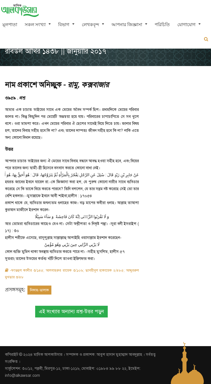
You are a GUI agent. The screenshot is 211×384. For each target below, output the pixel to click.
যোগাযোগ (186, 24)
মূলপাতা (9, 24)
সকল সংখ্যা (35, 24)
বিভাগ (63, 24)
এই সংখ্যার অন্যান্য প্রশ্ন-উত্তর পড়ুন (71, 311)
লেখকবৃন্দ (90, 24)
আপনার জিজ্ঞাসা (126, 24)
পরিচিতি (162, 24)
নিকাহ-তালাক (39, 290)
